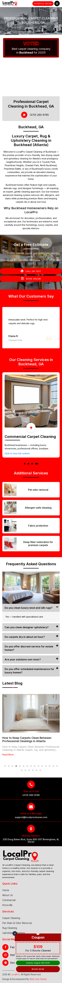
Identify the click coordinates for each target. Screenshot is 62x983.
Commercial (8, 900)
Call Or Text (31, 271)
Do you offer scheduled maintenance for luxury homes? (29, 671)
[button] (25, 463)
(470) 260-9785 (35, 115)
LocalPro (15, 974)
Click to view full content (17, 453)
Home (5, 890)
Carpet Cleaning (11, 918)
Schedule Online (43, 3)
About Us (7, 895)
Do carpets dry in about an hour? (25, 636)
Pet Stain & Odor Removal (17, 923)
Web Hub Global (38, 979)
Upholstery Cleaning (13, 932)
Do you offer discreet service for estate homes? (29, 648)
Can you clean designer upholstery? (27, 627)
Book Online (31, 278)
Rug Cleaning (9, 927)
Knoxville (7, 905)
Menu (57, 4)
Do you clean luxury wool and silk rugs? (28, 607)
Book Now (38, 969)
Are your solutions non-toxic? (23, 659)
